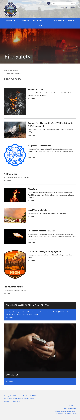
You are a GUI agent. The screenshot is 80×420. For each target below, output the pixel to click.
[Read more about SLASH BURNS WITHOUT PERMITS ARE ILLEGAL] (40, 311)
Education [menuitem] (37, 20)
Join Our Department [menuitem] (54, 20)
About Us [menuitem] (9, 20)
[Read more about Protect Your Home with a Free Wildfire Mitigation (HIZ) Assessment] (40, 129)
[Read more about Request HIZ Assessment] (40, 155)
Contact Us (63, 7)
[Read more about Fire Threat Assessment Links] (40, 236)
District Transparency (69, 408)
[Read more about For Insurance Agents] (40, 289)
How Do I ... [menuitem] (39, 26)
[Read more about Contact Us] (40, 354)
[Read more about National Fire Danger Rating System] (40, 264)
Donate (73, 7)
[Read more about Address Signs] (40, 177)
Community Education (14, 73)
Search (73, 3)
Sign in (74, 413)
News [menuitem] (70, 20)
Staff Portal (72, 406)
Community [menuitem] (23, 20)
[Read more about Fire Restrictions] (40, 101)
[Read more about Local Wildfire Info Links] (40, 215)
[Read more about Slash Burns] (40, 195)
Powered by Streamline (63, 413)
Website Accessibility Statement (65, 411)
